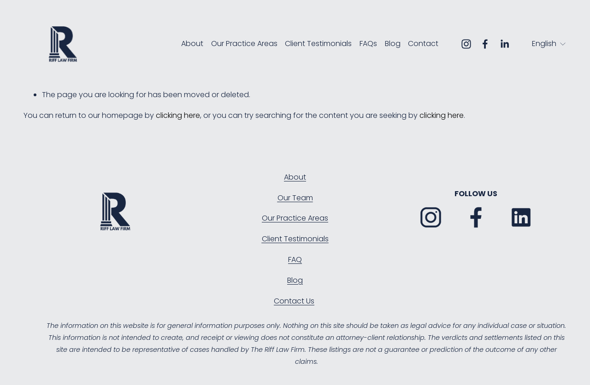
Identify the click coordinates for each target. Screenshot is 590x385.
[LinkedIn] (504, 44)
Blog (393, 43)
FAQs (368, 43)
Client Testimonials (318, 43)
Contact (423, 43)
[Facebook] (485, 44)
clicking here (178, 115)
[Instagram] (466, 44)
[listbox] (549, 44)
